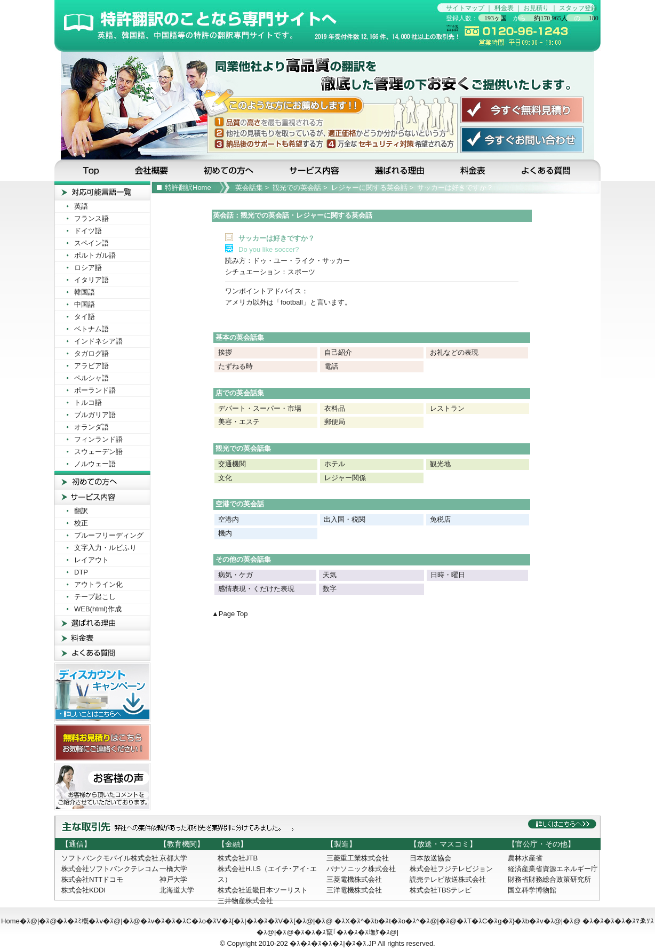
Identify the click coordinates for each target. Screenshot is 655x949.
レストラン (447, 408)
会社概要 (152, 170)
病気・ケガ (235, 575)
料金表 (504, 8)
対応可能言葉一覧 (102, 190)
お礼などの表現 (454, 352)
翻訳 (81, 511)
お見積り (536, 8)
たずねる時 (235, 366)
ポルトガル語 (95, 255)
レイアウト (91, 560)
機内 (225, 533)
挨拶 (225, 352)
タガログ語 (91, 353)
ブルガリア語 (95, 415)
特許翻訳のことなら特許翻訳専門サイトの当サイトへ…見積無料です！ (245, 26)
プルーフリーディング (108, 535)
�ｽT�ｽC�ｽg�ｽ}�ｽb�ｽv (500, 921)
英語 (81, 206)
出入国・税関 (344, 519)
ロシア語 (88, 268)
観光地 (440, 464)
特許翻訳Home (188, 188)
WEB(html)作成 (98, 609)
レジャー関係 (345, 478)
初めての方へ (230, 170)
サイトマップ (465, 8)
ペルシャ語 (91, 378)
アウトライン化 (98, 584)
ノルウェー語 (95, 464)
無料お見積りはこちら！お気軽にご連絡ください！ (102, 742)
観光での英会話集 (243, 448)
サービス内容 (315, 170)
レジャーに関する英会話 (369, 188)
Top (85, 170)
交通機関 (232, 464)
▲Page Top (230, 614)
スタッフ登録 (578, 8)
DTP (81, 572)
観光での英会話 (297, 188)
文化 (225, 478)
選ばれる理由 (400, 170)
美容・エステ (239, 422)
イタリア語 (91, 280)
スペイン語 (91, 243)
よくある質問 (553, 170)
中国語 (84, 304)
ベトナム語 (91, 329)
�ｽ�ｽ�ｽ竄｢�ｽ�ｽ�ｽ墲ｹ (336, 932)
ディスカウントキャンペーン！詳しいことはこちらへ (102, 692)
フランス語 (91, 218)
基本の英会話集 (239, 337)
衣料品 (334, 408)
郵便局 (334, 422)
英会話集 (249, 188)
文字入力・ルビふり (105, 548)
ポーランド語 (95, 390)
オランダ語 (91, 427)
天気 (330, 575)
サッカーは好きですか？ (455, 188)
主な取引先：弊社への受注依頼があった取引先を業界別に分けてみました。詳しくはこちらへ (327, 827)
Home (10, 921)
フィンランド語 (98, 439)
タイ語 (84, 317)
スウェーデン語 (98, 452)
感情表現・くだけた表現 (256, 589)
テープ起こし (95, 597)
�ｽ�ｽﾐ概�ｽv (80, 921)
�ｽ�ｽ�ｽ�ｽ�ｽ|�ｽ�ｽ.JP (333, 943)
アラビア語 (91, 366)
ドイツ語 (88, 231)
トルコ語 (88, 402)
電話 (331, 366)
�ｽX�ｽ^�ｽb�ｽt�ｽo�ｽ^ (376, 921)
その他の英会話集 (243, 559)
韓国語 (84, 292)
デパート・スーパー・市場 (259, 408)
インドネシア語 (98, 341)
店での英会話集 (239, 393)
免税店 (440, 519)
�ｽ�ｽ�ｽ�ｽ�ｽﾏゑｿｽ (618, 921)
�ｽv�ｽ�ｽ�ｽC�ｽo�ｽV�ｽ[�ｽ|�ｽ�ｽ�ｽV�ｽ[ (217, 921)
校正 (81, 523)
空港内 (228, 519)
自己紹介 (338, 352)
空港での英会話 (239, 504)
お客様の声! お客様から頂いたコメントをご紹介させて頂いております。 (102, 786)
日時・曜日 (447, 575)
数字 (330, 589)
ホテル (334, 464)
